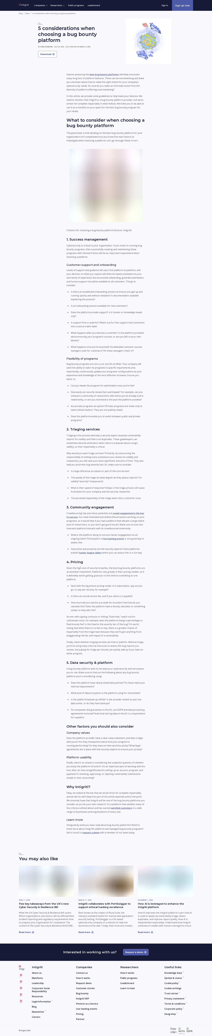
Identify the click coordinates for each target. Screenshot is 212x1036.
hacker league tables (90, 552)
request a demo (90, 832)
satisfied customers (121, 808)
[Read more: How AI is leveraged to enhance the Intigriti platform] (165, 881)
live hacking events (113, 538)
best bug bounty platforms (104, 74)
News (27, 13)
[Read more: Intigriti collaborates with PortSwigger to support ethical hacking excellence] (106, 881)
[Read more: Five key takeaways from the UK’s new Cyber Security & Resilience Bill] (46, 881)
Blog (21, 13)
